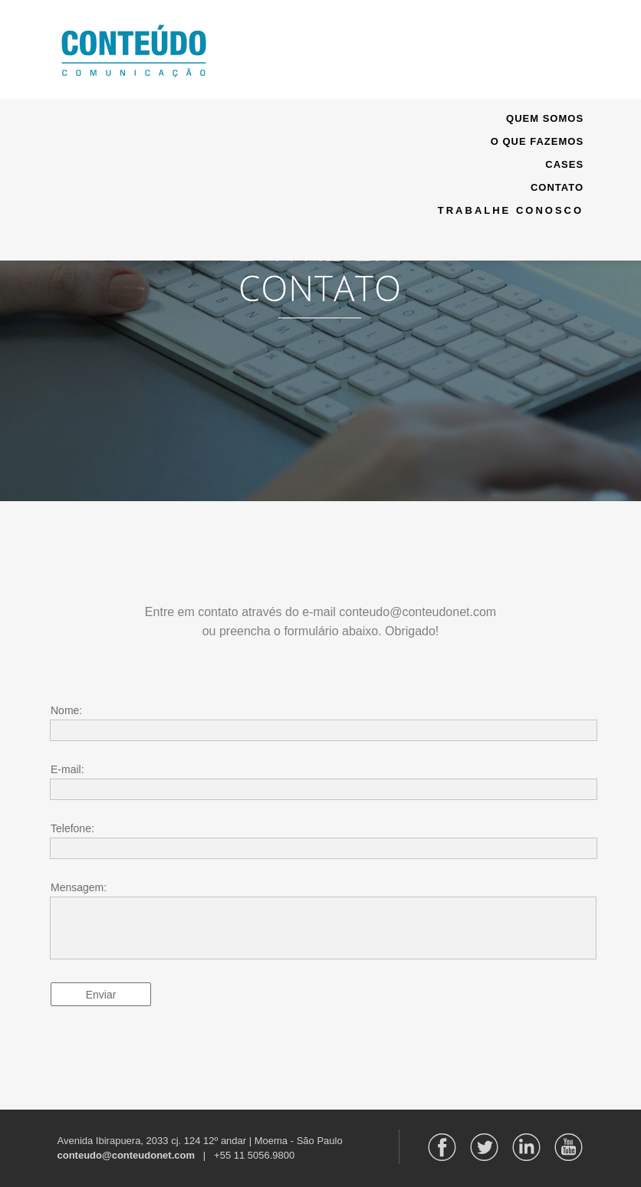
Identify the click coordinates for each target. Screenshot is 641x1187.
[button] (320, 50)
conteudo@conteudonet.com (127, 1155)
